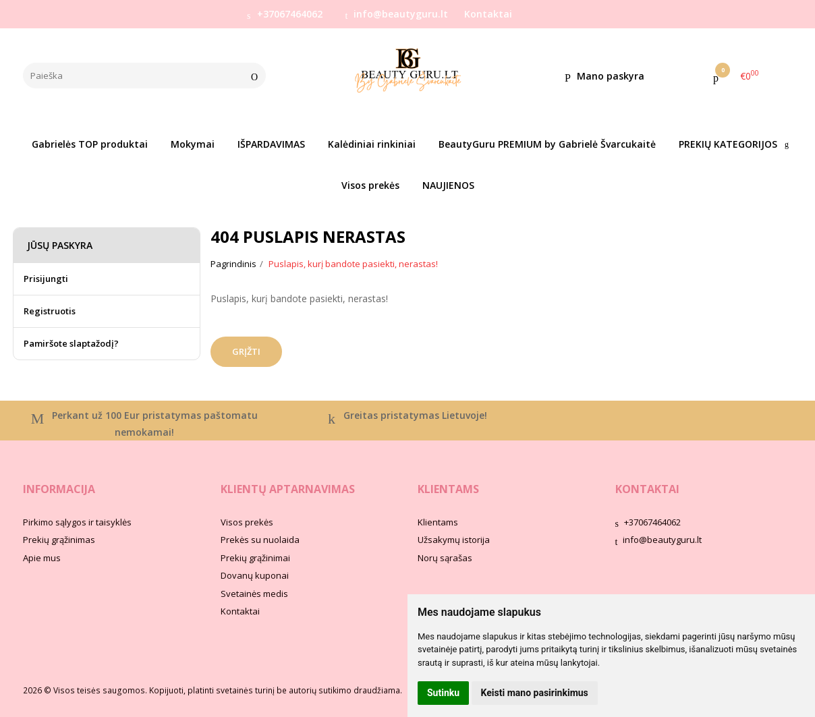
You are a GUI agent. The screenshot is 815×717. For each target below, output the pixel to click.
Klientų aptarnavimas (288, 489)
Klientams (448, 489)
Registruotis (50, 311)
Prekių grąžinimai (255, 558)
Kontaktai (488, 13)
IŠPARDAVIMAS (271, 144)
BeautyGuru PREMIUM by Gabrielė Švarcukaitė (547, 144)
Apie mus (42, 558)
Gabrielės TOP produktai (90, 144)
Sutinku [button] (443, 692)
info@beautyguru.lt (397, 13)
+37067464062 (284, 13)
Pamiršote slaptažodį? (71, 343)
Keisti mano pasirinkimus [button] (534, 692)
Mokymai (193, 144)
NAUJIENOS (448, 185)
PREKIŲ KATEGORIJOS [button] (728, 144)
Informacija (59, 489)
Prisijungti (46, 279)
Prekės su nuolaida (260, 540)
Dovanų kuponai (255, 575)
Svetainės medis (254, 593)
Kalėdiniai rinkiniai (372, 144)
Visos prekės (370, 185)
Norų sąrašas (445, 558)
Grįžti (246, 351)
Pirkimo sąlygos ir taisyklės (77, 522)
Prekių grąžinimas (59, 540)
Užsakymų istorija (454, 540)
